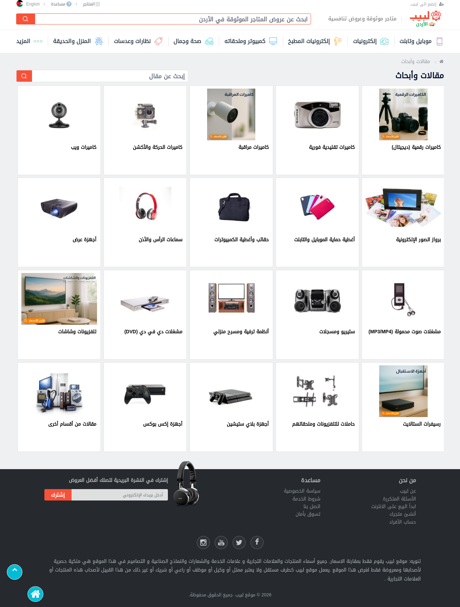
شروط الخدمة (306, 499)
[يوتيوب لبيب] (221, 542)
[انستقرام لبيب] (203, 542)
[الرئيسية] (35, 594)
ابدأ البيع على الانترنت (393, 506)
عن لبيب (408, 491)
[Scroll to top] (14, 572)
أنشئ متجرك (402, 514)
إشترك (58, 495)
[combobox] (170, 19)
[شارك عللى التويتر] (239, 542)
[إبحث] (25, 19)
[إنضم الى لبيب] (427, 4)
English (33, 4)
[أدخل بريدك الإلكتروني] (120, 494)
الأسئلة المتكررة (399, 499)
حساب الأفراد (402, 522)
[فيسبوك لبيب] (257, 542)
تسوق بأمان (308, 514)
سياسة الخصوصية (302, 491)
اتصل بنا (311, 506)
